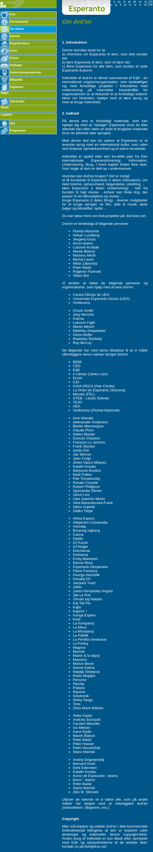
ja (116, 4)
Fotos (8, 50)
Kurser (9, 57)
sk (134, 1)
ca (82, 1)
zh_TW (148, 4)
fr (105, 1)
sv (140, 1)
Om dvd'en (12, 28)
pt (129, 1)
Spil (7, 123)
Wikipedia (11, 79)
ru (130, 4)
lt (120, 4)
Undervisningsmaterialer (21, 72)
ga (104, 4)
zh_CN (148, 1)
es (99, 1)
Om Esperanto (14, 21)
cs (83, 4)
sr (135, 4)
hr (109, 1)
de (89, 4)
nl (124, 1)
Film (7, 14)
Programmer (13, 130)
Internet (10, 36)
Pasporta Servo (15, 43)
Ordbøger (11, 65)
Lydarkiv (6, 114)
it (114, 1)
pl (125, 4)
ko (119, 1)
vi (140, 4)
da (88, 1)
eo (94, 4)
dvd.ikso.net (135, 216)
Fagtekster (11, 87)
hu (110, 4)
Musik (4, 107)
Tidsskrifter (12, 101)
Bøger (4, 92)
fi (100, 4)
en (94, 1)
